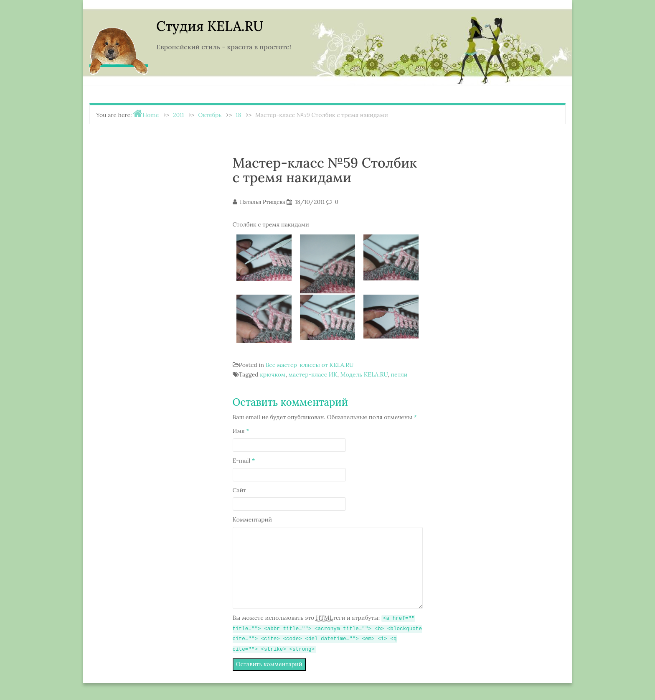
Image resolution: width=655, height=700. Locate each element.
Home (150, 115)
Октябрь (209, 115)
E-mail (244, 460)
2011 (178, 115)
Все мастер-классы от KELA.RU (310, 365)
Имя (241, 431)
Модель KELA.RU (364, 374)
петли (399, 374)
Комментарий (252, 519)
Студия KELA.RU (209, 26)
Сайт (239, 490)
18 (238, 115)
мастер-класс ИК (313, 374)
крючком (272, 374)
